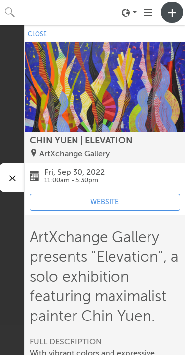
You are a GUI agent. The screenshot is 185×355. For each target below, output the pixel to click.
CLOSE (37, 34)
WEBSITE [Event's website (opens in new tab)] (104, 202)
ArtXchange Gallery (74, 153)
